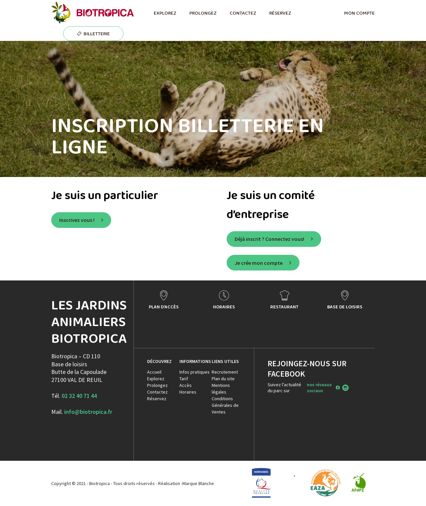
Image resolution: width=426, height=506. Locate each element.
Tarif (183, 379)
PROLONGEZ (202, 13)
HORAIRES (224, 306)
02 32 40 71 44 (79, 396)
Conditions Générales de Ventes (225, 405)
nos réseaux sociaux (319, 388)
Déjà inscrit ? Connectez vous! (269, 239)
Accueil (154, 372)
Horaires (187, 392)
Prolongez (157, 385)
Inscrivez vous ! (77, 220)
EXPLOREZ (165, 13)
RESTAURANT (284, 306)
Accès (185, 385)
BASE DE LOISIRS (344, 306)
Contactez (157, 392)
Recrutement (225, 372)
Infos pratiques (194, 372)
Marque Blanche (198, 483)
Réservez (156, 399)
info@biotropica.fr (88, 412)
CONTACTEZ (243, 13)
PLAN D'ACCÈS (164, 306)
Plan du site (223, 379)
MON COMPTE (359, 13)
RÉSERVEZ (280, 13)
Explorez (155, 379)
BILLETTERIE (97, 33)
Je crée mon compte (259, 262)
